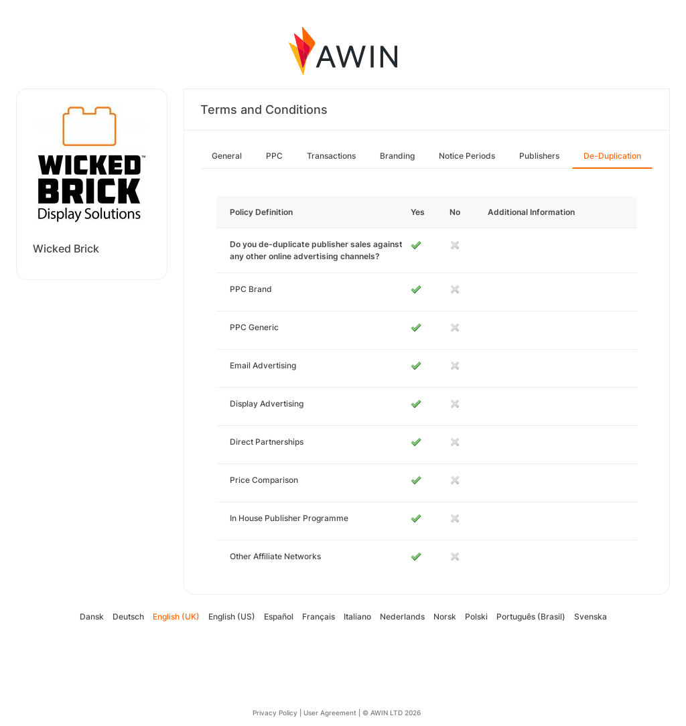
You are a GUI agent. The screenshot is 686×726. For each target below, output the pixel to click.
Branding (397, 156)
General (227, 156)
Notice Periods (467, 156)
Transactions (331, 156)
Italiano (357, 616)
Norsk (444, 616)
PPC (274, 156)
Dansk (92, 616)
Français (318, 616)
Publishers (539, 156)
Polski (476, 616)
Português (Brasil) (530, 616)
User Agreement (329, 713)
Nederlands (402, 616)
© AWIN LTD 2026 (391, 713)
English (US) (231, 616)
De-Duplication (612, 156)
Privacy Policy (275, 713)
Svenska (590, 616)
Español (278, 616)
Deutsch (128, 616)
